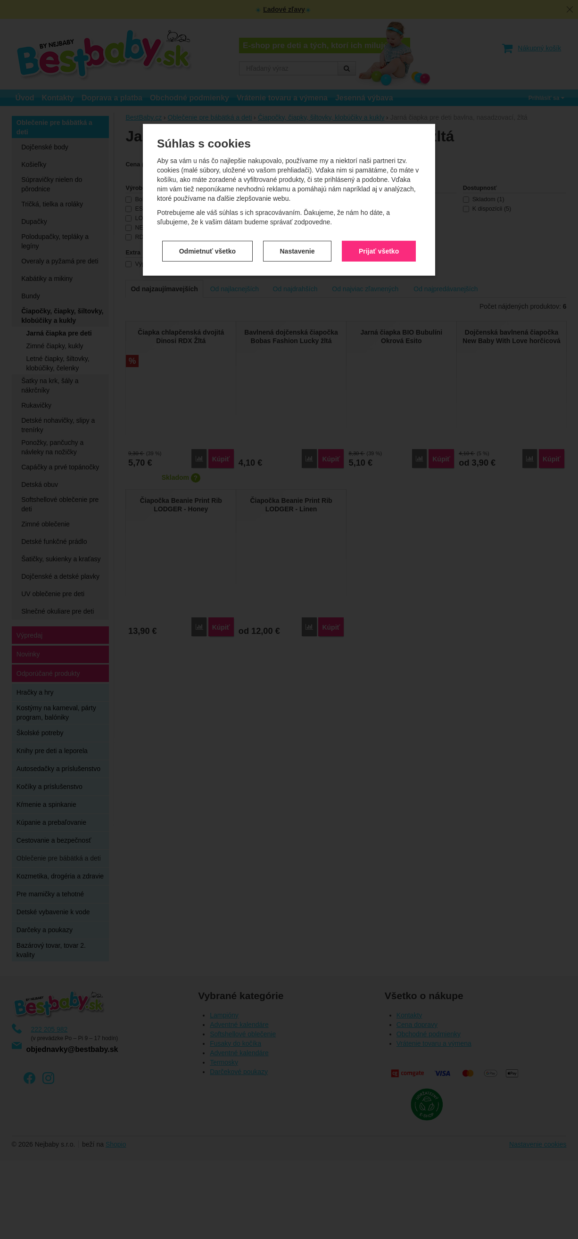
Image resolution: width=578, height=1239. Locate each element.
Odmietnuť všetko (207, 217)
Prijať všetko (379, 217)
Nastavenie (297, 217)
